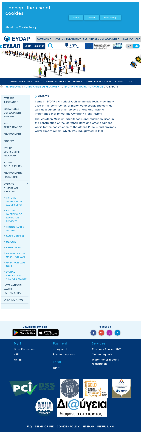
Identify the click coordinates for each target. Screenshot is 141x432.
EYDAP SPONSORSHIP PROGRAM (12, 152)
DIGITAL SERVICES (19, 82)
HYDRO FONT (13, 248)
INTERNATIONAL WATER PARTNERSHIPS (13, 289)
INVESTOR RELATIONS (66, 39)
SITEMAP (88, 427)
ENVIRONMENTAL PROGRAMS (14, 175)
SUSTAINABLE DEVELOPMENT (100, 39)
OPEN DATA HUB (13, 300)
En (136, 46)
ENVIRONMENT (12, 134)
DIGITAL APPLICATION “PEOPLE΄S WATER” (16, 275)
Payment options (64, 354)
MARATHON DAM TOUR (15, 265)
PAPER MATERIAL (15, 236)
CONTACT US (122, 82)
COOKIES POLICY (68, 427)
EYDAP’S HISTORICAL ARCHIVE (83, 87)
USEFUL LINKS (106, 427)
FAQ (29, 427)
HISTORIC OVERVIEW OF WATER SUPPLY (14, 201)
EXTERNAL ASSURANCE (11, 100)
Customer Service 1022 (106, 349)
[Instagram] (109, 333)
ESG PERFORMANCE (13, 126)
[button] (50, 46)
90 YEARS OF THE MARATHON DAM (15, 255)
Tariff (56, 368)
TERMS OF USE (44, 427)
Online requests (102, 354)
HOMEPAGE (13, 87)
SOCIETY (9, 141)
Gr (129, 46)
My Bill (18, 360)
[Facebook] (93, 333)
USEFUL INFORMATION (98, 82)
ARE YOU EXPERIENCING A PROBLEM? (57, 82)
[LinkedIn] (117, 333)
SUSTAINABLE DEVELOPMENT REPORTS (12, 113)
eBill (17, 354)
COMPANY (43, 39)
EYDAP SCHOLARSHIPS (13, 165)
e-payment (60, 349)
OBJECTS (11, 242)
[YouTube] (101, 333)
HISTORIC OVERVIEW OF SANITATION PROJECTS (14, 216)
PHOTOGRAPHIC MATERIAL (15, 229)
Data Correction (24, 349)
